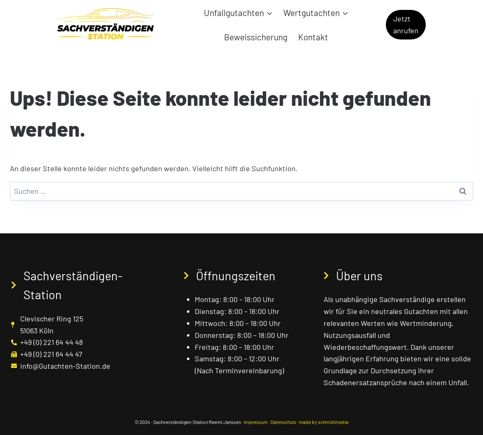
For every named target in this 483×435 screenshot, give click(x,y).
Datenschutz (283, 422)
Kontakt (313, 37)
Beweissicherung (255, 37)
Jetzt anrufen (405, 24)
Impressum (256, 422)
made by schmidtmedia (323, 422)
